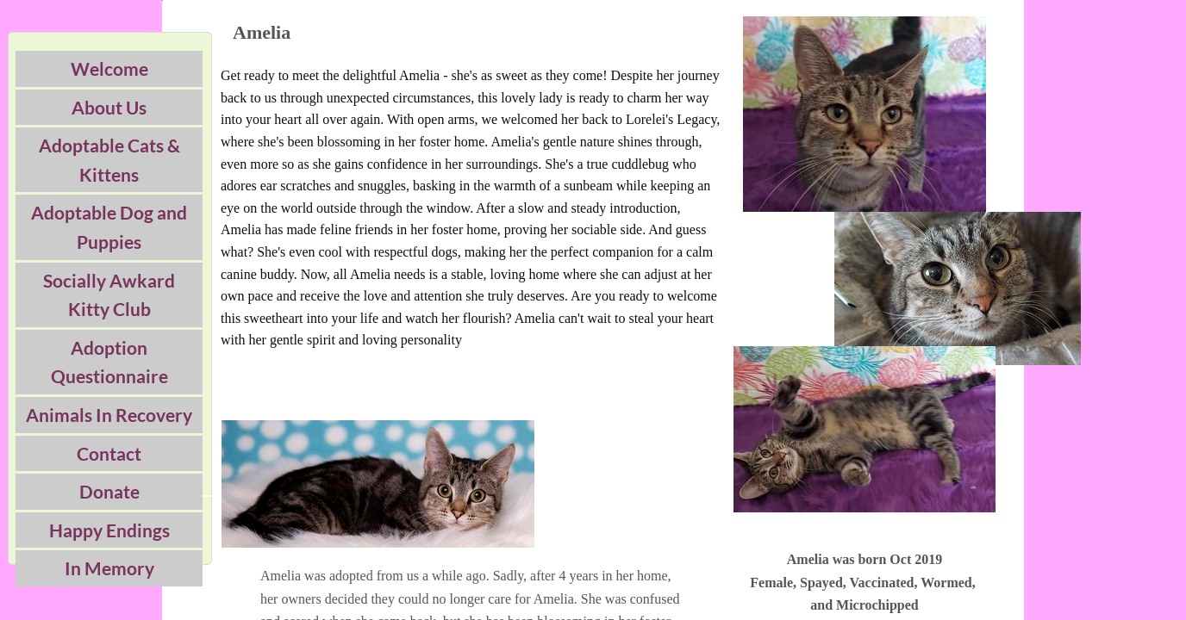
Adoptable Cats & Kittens (109, 159)
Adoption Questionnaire (109, 362)
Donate (109, 491)
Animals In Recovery (109, 414)
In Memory (109, 568)
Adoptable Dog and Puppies (109, 227)
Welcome (109, 68)
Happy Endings (109, 530)
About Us (109, 107)
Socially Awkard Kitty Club (109, 295)
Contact (109, 453)
